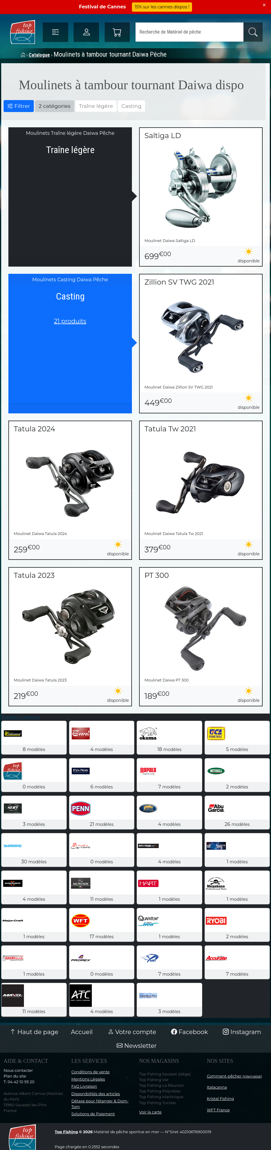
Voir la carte (150, 1112)
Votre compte (132, 1032)
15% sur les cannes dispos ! (162, 7)
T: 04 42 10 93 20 (19, 1082)
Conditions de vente (90, 1072)
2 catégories (54, 106)
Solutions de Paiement (93, 1114)
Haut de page (34, 1032)
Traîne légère (96, 106)
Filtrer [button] (18, 106)
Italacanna (217, 1087)
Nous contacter (18, 1070)
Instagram (242, 1032)
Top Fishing (66, 1132)
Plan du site (15, 1076)
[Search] (189, 32)
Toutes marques (20, 717)
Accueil (82, 1032)
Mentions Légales (88, 1079)
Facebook (189, 1032)
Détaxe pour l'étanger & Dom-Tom (100, 1104)
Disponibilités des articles (95, 1094)
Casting (131, 106)
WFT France (218, 1110)
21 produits (70, 321)
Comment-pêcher (234, 1076)
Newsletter (137, 1045)
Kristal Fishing (220, 1098)
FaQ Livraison (84, 1086)
